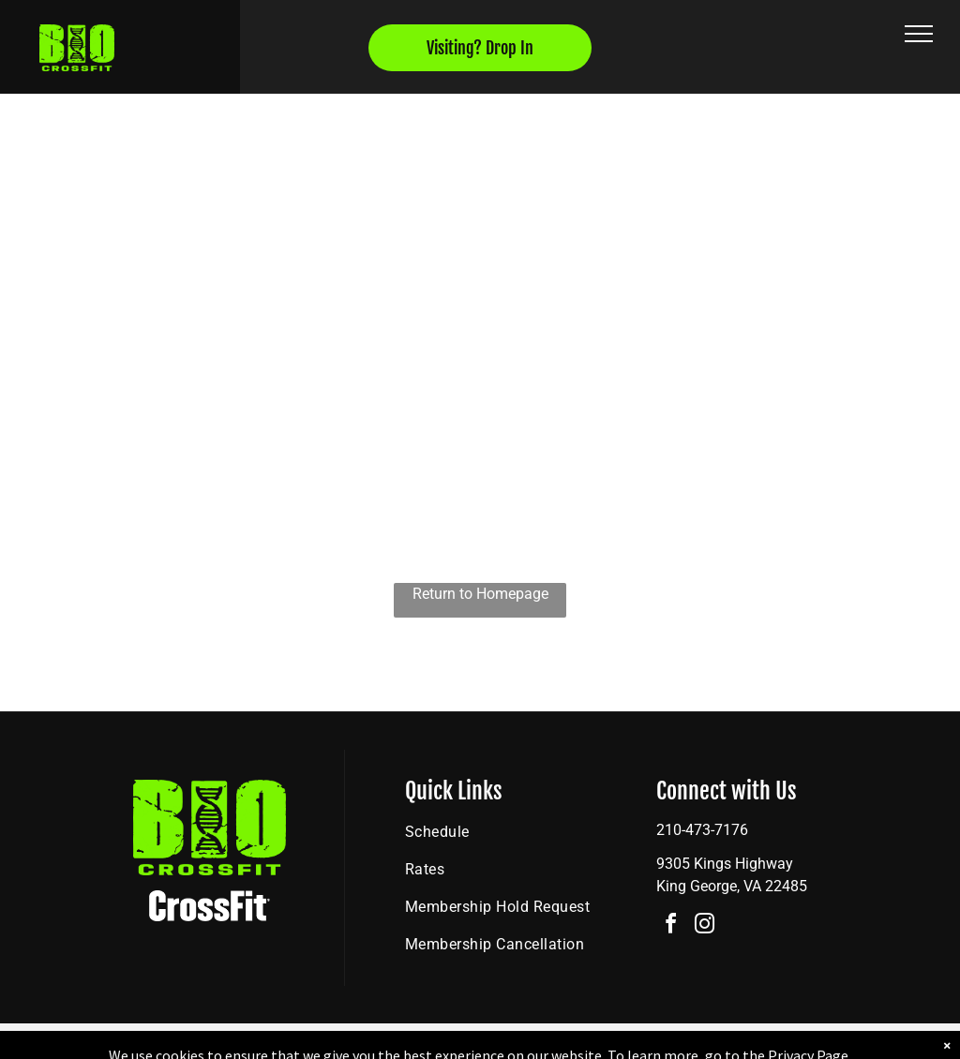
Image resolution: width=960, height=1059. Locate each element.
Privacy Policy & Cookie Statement (363, 1041)
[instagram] (705, 926)
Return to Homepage (480, 594)
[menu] (918, 33)
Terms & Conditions (634, 1041)
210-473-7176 (702, 830)
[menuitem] (508, 832)
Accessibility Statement (518, 1041)
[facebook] (671, 926)
